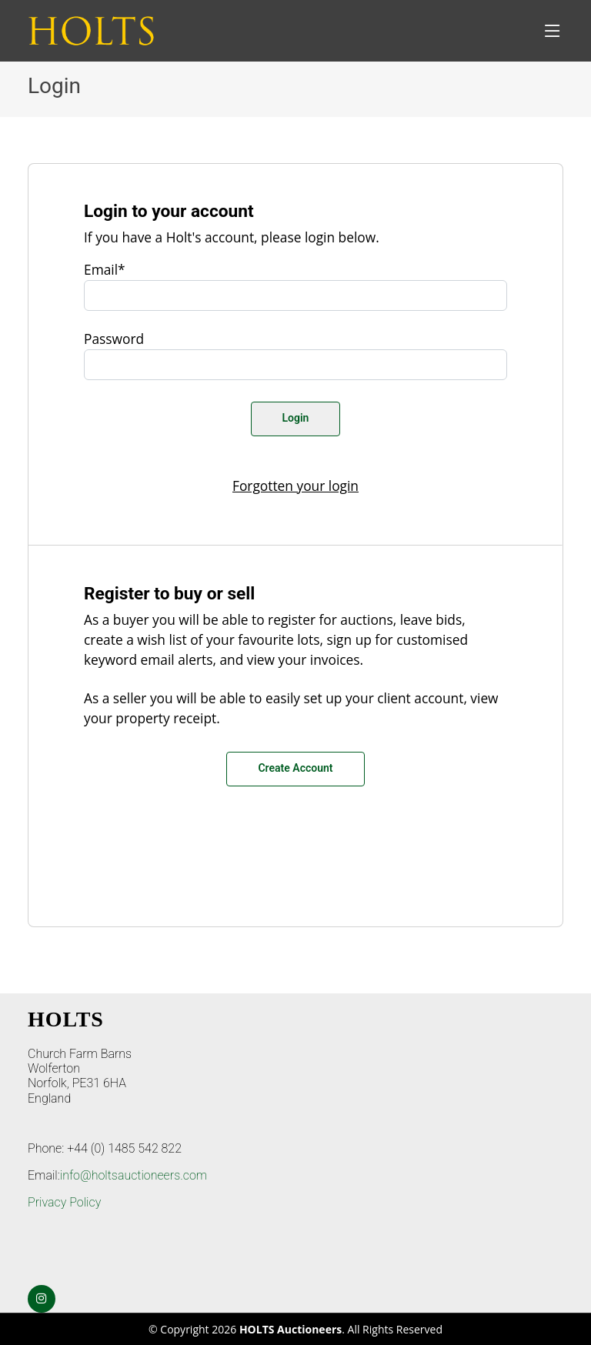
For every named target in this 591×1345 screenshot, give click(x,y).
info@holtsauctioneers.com (133, 1175)
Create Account (295, 768)
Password (114, 338)
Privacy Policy (64, 1202)
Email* (104, 269)
